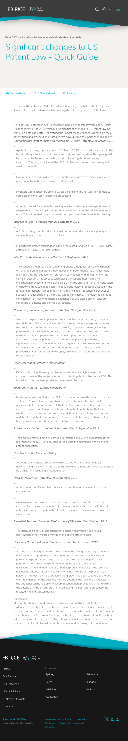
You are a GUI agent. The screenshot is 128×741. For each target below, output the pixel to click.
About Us (8, 706)
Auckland (90, 689)
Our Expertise (11, 683)
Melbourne (91, 674)
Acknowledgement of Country (58, 719)
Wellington (51, 697)
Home (8, 37)
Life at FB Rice (11, 691)
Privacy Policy (51, 727)
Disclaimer (50, 723)
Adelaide (50, 689)
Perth (48, 681)
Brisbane (90, 681)
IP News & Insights (23, 37)
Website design (10, 723)
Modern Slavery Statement (72, 723)
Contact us (83, 719)
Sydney (49, 674)
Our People (9, 676)
